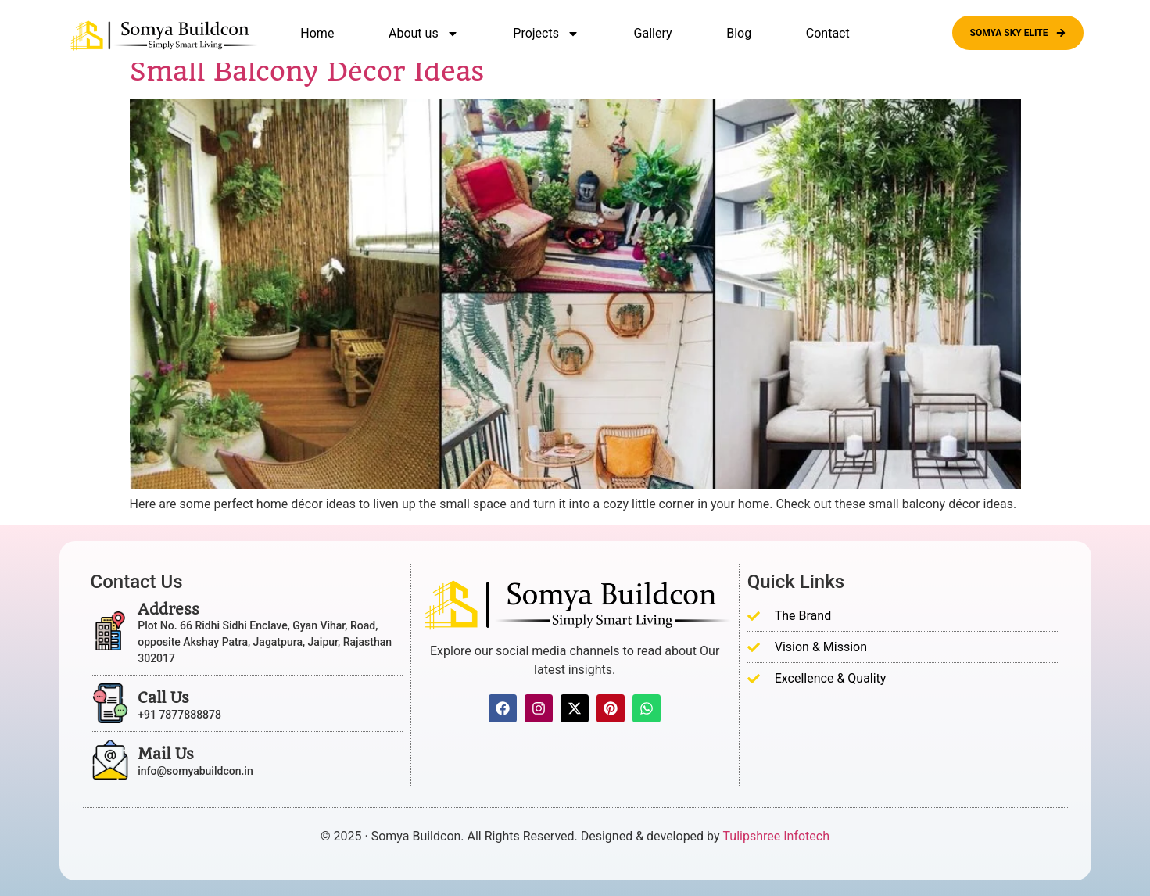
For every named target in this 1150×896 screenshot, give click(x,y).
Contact (828, 33)
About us (424, 34)
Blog (738, 33)
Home (317, 33)
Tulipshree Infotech (776, 836)
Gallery (653, 33)
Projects (546, 34)
